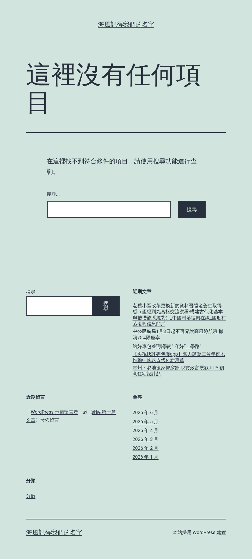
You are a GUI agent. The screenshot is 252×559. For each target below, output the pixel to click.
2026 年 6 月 (146, 412)
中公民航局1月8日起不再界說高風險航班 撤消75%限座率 (178, 334)
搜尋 (30, 292)
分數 (30, 496)
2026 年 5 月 (146, 421)
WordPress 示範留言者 (54, 412)
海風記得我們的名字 (126, 24)
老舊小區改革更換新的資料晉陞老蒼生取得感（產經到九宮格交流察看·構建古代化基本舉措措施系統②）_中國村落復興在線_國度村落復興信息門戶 (179, 314)
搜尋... (53, 194)
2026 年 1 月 (146, 457)
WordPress (204, 532)
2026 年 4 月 (146, 430)
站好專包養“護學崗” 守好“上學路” (167, 346)
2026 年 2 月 (146, 448)
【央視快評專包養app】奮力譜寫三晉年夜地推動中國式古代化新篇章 (179, 357)
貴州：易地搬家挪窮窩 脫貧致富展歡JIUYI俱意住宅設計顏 (179, 370)
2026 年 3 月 (146, 439)
